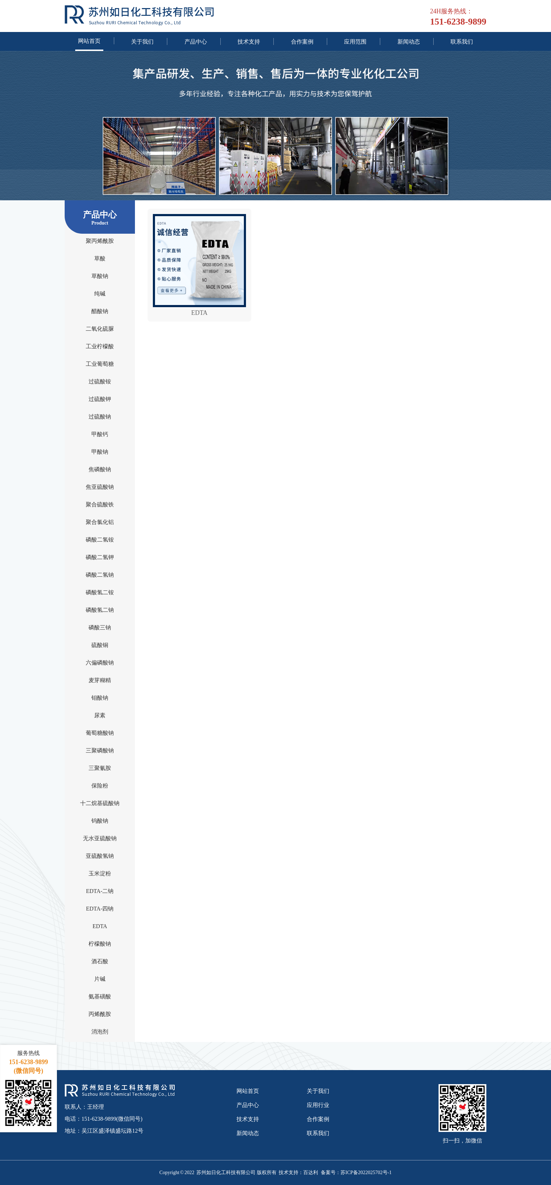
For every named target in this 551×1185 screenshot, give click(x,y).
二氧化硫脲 (100, 328)
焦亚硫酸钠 (100, 487)
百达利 (310, 1172)
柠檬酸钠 (100, 943)
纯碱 (99, 293)
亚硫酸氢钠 (100, 856)
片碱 (99, 979)
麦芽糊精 (100, 680)
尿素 (99, 715)
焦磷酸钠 (100, 469)
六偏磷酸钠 (100, 662)
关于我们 (142, 41)
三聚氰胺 (100, 768)
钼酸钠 (99, 697)
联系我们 (461, 41)
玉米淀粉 (100, 873)
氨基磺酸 (100, 996)
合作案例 (302, 41)
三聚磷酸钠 (100, 750)
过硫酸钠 (100, 416)
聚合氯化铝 (100, 522)
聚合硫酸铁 (100, 504)
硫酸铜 (99, 645)
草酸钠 (99, 276)
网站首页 (89, 41)
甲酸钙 (99, 434)
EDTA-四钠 (100, 908)
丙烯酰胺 (100, 1014)
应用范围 (355, 41)
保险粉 (99, 785)
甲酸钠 (99, 451)
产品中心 (195, 41)
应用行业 (318, 1105)
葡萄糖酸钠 (100, 733)
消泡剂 (99, 1031)
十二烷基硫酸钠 (99, 803)
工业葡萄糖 (100, 364)
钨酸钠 (99, 820)
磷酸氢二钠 (100, 610)
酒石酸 (99, 961)
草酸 (99, 258)
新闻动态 (408, 41)
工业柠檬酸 (100, 346)
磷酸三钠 (100, 627)
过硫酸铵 (100, 381)
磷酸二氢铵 (100, 539)
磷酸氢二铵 (100, 592)
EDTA (99, 926)
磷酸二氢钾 (100, 557)
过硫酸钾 (100, 399)
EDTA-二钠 (100, 891)
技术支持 (249, 41)
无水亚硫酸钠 (100, 838)
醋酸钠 (99, 311)
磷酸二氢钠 (100, 574)
